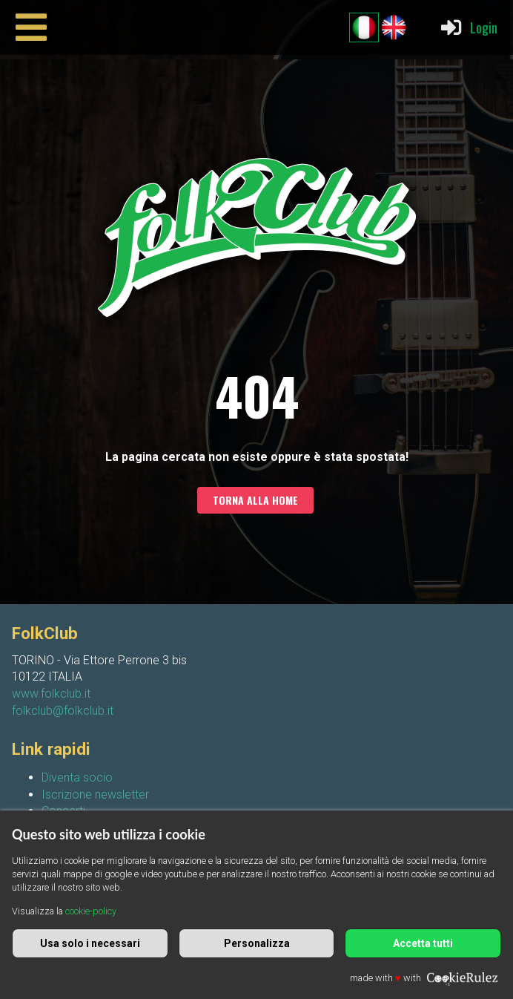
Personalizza (257, 943)
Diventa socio (77, 777)
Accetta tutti (423, 943)
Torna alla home (255, 500)
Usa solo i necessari (90, 943)
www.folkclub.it (51, 694)
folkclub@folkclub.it (62, 711)
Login (468, 27)
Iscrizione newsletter (95, 794)
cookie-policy (90, 911)
